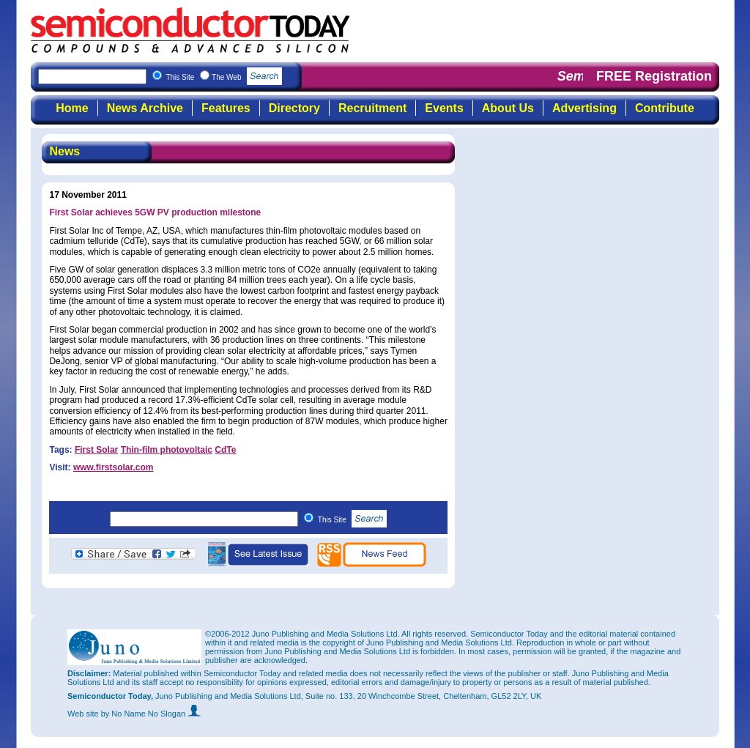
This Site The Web (224, 77)
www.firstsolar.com (113, 467)
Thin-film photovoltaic (166, 450)
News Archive (145, 108)
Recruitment (372, 108)
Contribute (664, 108)
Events (444, 108)
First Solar (96, 450)
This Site (352, 520)
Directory (294, 108)
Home (72, 108)
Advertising (584, 108)
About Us (508, 108)
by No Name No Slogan (151, 713)
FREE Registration (654, 76)
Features (225, 108)
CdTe (225, 450)
